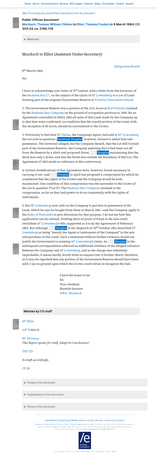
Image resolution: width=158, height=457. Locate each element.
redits (120, 3)
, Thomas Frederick (95, 24)
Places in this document (41, 406)
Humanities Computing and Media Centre (65, 420)
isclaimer (108, 3)
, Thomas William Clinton (47, 24)
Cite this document (84, 13)
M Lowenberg (102, 95)
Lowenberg (84, 241)
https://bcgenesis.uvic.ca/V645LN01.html (98, 429)
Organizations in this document (45, 394)
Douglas (99, 153)
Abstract (33, 39)
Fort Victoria (116, 108)
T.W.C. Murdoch (71, 293)
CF (24, 368)
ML (24, 13)
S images (76, 3)
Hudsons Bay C (38, 95)
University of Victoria (114, 420)
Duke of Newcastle (40, 215)
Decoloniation (49, 3)
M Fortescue (30, 338)
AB (24, 330)
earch (130, 3)
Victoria (100, 100)
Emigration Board (127, 66)
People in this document (41, 382)
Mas (98, 3)
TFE (25, 351)
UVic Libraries (96, 420)
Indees (88, 3)
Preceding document (41, 13)
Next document (63, 13)
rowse (64, 3)
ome (28, 3)
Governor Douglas (69, 139)
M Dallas (64, 135)
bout (36, 3)
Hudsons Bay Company (47, 113)
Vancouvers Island (120, 100)
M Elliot (28, 321)
